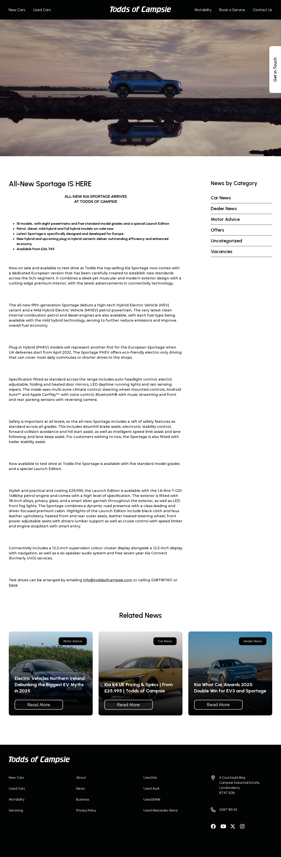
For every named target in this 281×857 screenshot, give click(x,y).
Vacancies (221, 251)
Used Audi (151, 788)
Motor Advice (225, 219)
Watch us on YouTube (223, 826)
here (13, 585)
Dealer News (224, 208)
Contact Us (262, 9)
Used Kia (150, 777)
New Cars (17, 9)
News (80, 788)
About (81, 777)
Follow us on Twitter (233, 826)
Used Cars (42, 9)
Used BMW (151, 799)
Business (82, 799)
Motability (203, 9)
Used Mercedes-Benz (160, 810)
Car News (221, 198)
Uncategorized (226, 240)
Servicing (16, 810)
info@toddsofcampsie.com (107, 580)
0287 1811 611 (228, 809)
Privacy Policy (86, 810)
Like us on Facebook (214, 826)
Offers (217, 230)
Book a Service (232, 9)
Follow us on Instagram (243, 826)
